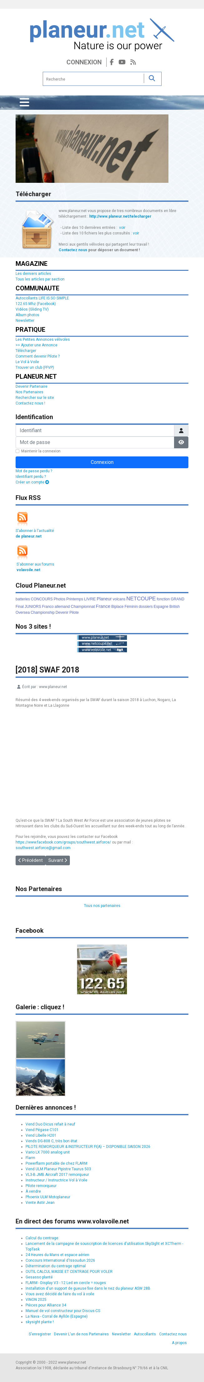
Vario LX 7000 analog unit (48, 1152)
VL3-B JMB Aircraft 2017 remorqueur (57, 1174)
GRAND (177, 599)
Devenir (62, 612)
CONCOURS (42, 599)
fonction (163, 599)
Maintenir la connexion (41, 451)
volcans (119, 599)
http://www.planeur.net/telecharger (120, 216)
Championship (43, 612)
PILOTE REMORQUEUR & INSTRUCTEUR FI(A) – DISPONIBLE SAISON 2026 (88, 1146)
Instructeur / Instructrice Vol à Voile (56, 1180)
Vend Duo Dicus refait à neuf (50, 1124)
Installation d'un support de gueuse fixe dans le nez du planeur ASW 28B (88, 1288)
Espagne (161, 606)
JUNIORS (33, 606)
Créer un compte (32, 482)
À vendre (33, 1191)
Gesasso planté (39, 1277)
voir (122, 227)
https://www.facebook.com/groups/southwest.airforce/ (63, 842)
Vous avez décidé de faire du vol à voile (60, 1294)
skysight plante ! (40, 1322)
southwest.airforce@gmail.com (43, 848)
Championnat (83, 606)
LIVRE (90, 599)
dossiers (146, 606)
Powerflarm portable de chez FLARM (56, 1163)
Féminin (131, 606)
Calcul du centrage (42, 1238)
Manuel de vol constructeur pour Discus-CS (63, 1311)
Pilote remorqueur (41, 1186)
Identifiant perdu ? (31, 476)
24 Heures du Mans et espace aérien (57, 1255)
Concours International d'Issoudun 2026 (60, 1260)
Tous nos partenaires (102, 906)
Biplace (117, 606)
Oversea (23, 612)
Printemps (74, 599)
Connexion (84, 62)
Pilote (74, 612)
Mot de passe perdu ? (34, 471)
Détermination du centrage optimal (56, 1266)
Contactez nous (73, 250)
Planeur (104, 598)
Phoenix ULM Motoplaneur (48, 1197)
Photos (59, 599)
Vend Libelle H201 (41, 1135)
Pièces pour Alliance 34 (46, 1305)
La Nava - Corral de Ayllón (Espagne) (57, 1316)
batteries (23, 599)
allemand (62, 606)
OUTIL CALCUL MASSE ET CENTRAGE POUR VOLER (69, 1271)
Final (20, 606)
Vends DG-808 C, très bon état (51, 1141)
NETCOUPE (141, 599)
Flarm (30, 1158)
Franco (48, 606)
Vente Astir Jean (40, 1202)
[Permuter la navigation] (24, 102)
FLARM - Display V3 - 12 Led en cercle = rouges (66, 1283)
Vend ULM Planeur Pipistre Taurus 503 (58, 1169)
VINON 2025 (36, 1299)
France (103, 606)
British (174, 606)
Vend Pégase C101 (42, 1130)
